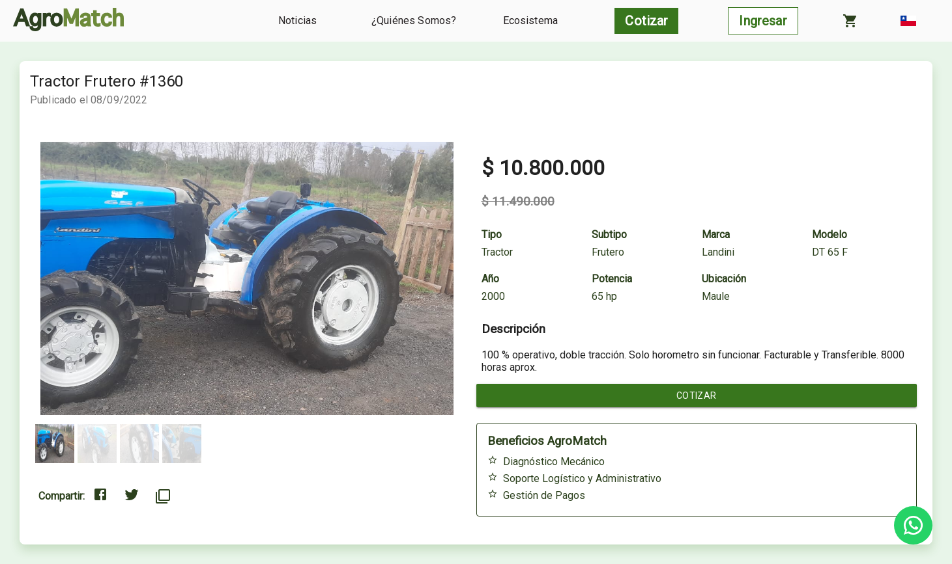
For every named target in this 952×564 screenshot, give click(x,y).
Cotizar (696, 396)
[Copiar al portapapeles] (163, 496)
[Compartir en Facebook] (100, 496)
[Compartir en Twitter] (131, 496)
